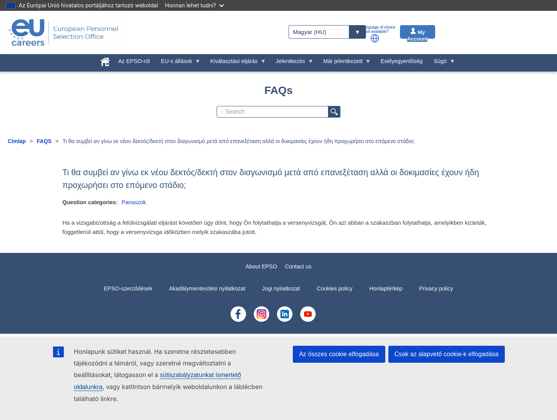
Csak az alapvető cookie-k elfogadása (447, 354)
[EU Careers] (63, 32)
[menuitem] (105, 60)
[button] (374, 38)
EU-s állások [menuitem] (178, 63)
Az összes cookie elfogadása (339, 354)
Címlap (17, 141)
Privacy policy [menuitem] (436, 288)
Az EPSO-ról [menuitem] (134, 61)
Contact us (298, 266)
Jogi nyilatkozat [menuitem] (281, 288)
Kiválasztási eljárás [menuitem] (235, 63)
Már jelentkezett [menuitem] (344, 63)
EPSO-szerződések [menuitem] (128, 288)
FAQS (44, 141)
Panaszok (133, 202)
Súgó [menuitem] (441, 63)
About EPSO (261, 266)
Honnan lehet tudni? (194, 5)
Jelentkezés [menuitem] (291, 63)
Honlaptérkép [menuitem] (386, 288)
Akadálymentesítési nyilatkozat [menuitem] (207, 288)
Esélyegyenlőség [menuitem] (402, 61)
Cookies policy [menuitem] (335, 288)
